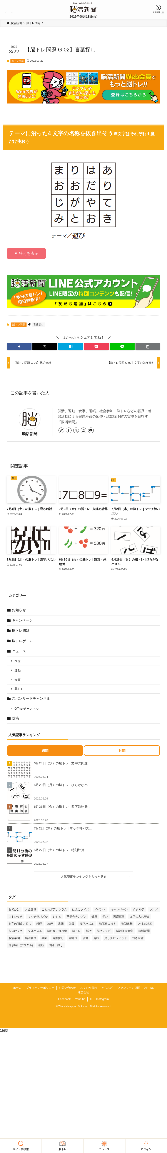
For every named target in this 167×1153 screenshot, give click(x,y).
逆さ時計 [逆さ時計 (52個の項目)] (138, 938)
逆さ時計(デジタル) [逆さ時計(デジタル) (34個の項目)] (20, 945)
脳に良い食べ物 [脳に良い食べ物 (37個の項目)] (57, 931)
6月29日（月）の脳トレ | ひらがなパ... (62, 785)
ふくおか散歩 (88, 987)
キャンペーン (22, 620)
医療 (18, 661)
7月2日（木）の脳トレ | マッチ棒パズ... (63, 828)
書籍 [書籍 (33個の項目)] (61, 923)
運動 (18, 670)
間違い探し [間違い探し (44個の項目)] (56, 945)
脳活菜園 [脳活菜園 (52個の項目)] (14, 938)
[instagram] (83, 430)
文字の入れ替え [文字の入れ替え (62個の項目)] (140, 916)
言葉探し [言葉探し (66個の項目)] (58, 938)
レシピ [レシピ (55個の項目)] (57, 916)
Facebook (64, 999)
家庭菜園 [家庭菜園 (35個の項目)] (119, 916)
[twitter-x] (76, 430)
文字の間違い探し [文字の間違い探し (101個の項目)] (19, 923)
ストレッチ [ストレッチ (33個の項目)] (15, 916)
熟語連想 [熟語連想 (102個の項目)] (127, 923)
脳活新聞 (29, 434)
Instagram (102, 999)
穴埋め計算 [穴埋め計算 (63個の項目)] (145, 923)
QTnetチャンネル (26, 708)
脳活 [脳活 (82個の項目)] (89, 931)
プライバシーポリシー (40, 987)
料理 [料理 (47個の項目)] (39, 923)
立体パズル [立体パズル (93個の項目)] (35, 931)
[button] (8, 8)
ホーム (17, 987)
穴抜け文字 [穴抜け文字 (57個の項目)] (15, 931)
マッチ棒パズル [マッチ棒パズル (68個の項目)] (38, 916)
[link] (61, 430)
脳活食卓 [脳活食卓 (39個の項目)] (30, 938)
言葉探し (38, 324)
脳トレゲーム (22, 641)
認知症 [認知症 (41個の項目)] (73, 938)
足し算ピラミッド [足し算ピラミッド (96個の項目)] (115, 938)
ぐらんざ (107, 987)
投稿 (15, 718)
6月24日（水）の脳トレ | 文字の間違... (62, 763)
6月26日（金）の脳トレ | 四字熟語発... (62, 806)
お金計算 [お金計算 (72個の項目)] (30, 909)
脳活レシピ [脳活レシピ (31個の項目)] (104, 931)
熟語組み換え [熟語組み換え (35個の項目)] (107, 923)
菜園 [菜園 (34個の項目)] (44, 938)
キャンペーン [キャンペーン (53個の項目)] (119, 909)
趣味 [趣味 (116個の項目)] (96, 938)
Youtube (80, 999)
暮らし (19, 689)
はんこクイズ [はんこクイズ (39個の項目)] (80, 909)
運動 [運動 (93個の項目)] (41, 945)
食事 (18, 679)
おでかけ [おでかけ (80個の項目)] (14, 909)
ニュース (19, 651)
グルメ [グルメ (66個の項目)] (154, 909)
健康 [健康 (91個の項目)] (94, 916)
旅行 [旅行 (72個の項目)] (50, 923)
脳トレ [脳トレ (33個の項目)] (76, 931)
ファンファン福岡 (128, 987)
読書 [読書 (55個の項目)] (85, 938)
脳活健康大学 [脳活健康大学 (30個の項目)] (124, 931)
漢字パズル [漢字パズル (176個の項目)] (87, 923)
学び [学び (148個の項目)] (105, 916)
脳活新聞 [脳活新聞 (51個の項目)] (144, 931)
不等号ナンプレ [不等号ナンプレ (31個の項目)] (76, 916)
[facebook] (69, 430)
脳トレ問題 (18, 60)
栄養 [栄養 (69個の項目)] (72, 923)
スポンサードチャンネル (31, 698)
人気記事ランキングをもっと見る (85, 876)
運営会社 (83, 992)
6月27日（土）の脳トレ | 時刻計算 (59, 850)
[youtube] (91, 430)
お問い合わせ (67, 987)
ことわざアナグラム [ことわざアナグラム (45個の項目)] (54, 909)
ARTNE (149, 987)
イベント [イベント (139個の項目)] (100, 909)
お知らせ (19, 610)
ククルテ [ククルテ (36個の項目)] (138, 909)
